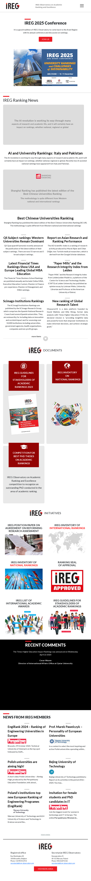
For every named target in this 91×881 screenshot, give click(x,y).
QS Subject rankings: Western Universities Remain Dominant (24, 238)
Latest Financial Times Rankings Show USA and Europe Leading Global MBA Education (24, 269)
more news (45, 841)
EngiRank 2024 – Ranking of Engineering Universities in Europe (26, 737)
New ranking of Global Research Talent (66, 303)
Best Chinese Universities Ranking (45, 215)
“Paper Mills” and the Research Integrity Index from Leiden (66, 267)
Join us (45, 39)
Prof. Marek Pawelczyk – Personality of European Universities (65, 737)
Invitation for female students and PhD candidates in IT (63, 803)
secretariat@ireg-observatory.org (23, 870)
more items (36, 343)
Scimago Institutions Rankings (24, 303)
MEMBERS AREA (45, 875)
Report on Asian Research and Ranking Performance (66, 236)
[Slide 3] (50, 85)
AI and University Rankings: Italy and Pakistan (45, 151)
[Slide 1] (41, 85)
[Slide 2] (45, 85)
